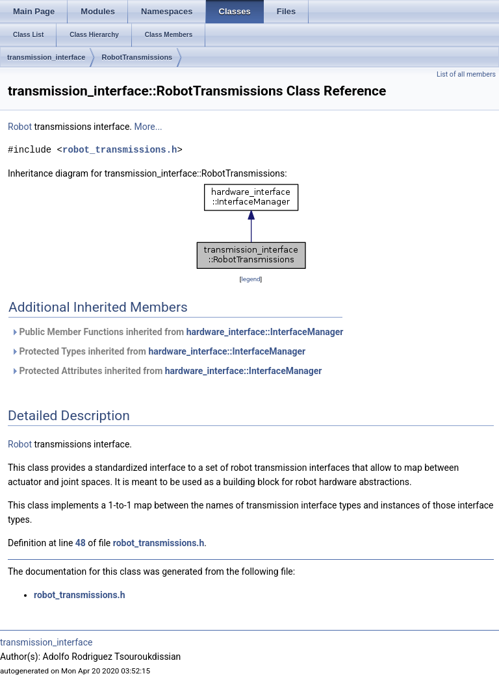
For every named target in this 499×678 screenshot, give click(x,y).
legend (250, 278)
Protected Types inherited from (158, 351)
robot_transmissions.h (119, 150)
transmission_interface (46, 57)
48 (80, 543)
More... (148, 126)
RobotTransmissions (136, 57)
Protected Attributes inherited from (166, 371)
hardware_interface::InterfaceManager (265, 332)
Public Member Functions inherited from (177, 332)
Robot (20, 126)
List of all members (466, 74)
